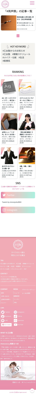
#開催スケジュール (21, 54)
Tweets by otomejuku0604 (11, 202)
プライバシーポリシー (29, 290)
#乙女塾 (6, 54)
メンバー (4, 303)
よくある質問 (26, 293)
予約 (15, 302)
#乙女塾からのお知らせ (14, 50)
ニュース (16, 293)
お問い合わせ (5, 296)
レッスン (16, 299)
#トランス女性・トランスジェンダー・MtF (13, 269)
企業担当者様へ (6, 299)
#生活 (21, 57)
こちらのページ (5, 281)
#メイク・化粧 (10, 57)
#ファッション (26, 266)
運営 (2, 293)
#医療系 (6, 60)
